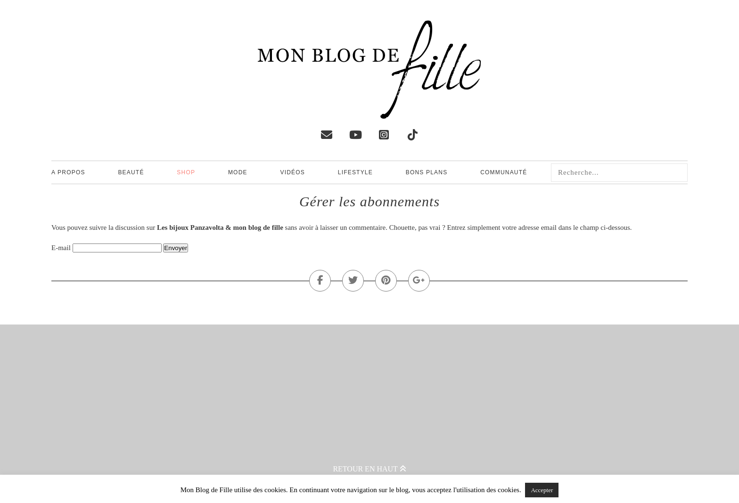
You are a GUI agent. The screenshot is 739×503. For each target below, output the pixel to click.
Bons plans (427, 172)
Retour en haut (369, 469)
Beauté (131, 172)
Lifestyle (355, 172)
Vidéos (292, 172)
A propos (68, 172)
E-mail (61, 248)
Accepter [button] (542, 490)
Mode (237, 172)
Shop (186, 172)
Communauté (503, 172)
